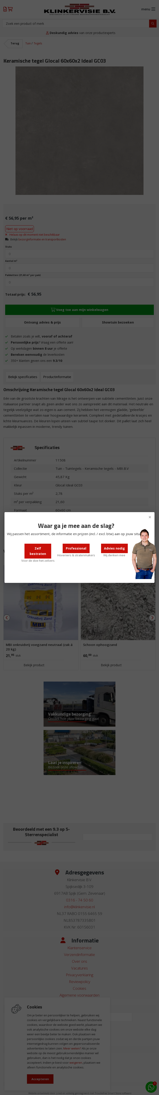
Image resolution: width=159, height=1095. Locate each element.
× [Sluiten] (149, 516)
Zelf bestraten (38, 551)
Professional (76, 548)
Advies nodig (114, 548)
